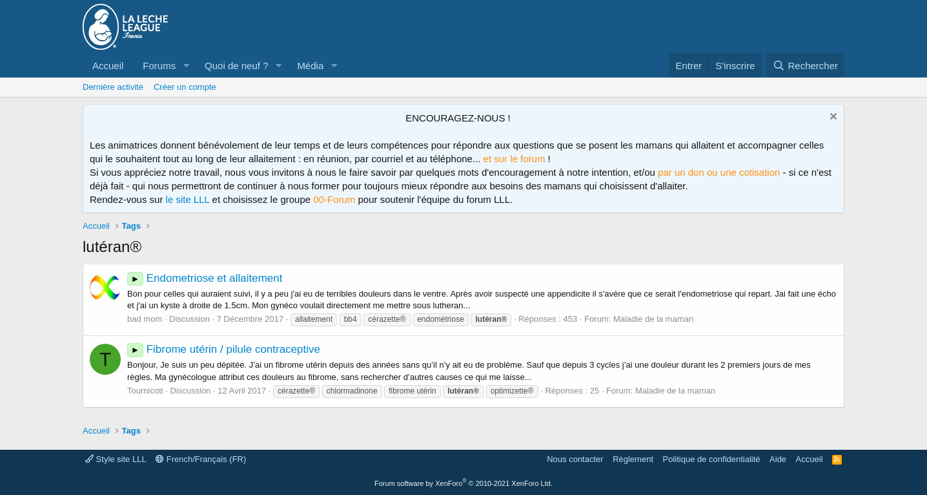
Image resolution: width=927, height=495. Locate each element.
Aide (777, 459)
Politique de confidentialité (711, 459)
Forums (159, 65)
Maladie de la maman (653, 319)
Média (310, 65)
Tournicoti (145, 390)
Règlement (633, 459)
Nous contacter (575, 459)
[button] (186, 66)
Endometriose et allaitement (204, 278)
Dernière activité (113, 87)
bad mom (144, 319)
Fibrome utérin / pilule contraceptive (223, 349)
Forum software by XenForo (463, 483)
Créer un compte (185, 87)
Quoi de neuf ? (236, 65)
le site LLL (188, 199)
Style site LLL (116, 459)
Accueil (107, 65)
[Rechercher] (805, 66)
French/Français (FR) (201, 459)
